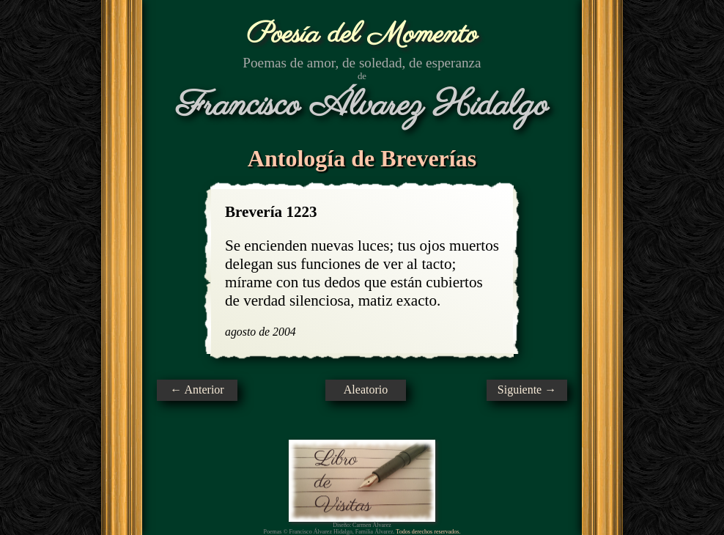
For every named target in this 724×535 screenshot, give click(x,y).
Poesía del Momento (362, 35)
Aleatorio (366, 389)
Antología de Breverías (362, 158)
